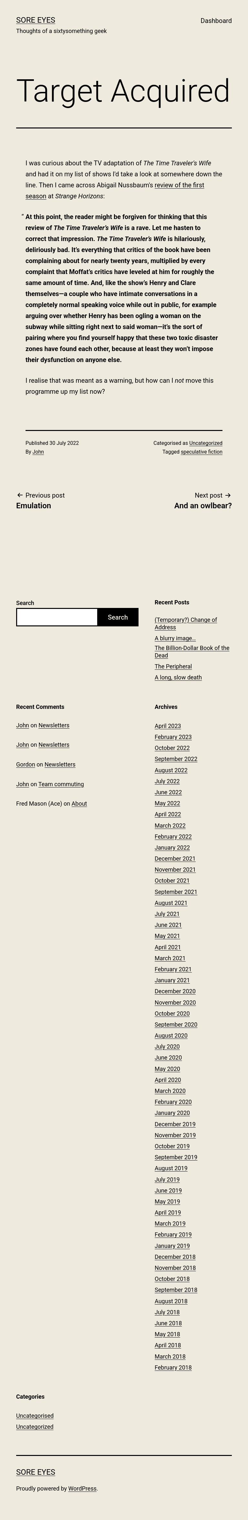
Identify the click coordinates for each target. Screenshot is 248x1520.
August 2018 (171, 1301)
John (38, 452)
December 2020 (175, 991)
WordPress (82, 1488)
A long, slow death (178, 677)
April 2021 (168, 947)
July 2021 (167, 913)
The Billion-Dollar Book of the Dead (192, 651)
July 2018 (167, 1312)
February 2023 (173, 736)
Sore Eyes (35, 20)
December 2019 (175, 1124)
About (79, 803)
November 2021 (175, 869)
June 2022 (168, 792)
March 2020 (170, 1090)
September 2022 (176, 758)
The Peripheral (173, 666)
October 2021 (172, 880)
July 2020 (167, 1046)
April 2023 (168, 725)
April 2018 (168, 1345)
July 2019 (167, 1179)
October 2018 (172, 1278)
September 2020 (176, 1024)
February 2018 (173, 1367)
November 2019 (175, 1135)
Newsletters (53, 725)
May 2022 (167, 803)
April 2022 (168, 814)
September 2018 (176, 1289)
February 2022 (173, 836)
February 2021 (173, 969)
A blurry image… (175, 638)
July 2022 (167, 781)
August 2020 (171, 1035)
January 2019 (172, 1245)
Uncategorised (35, 1415)
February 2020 (173, 1101)
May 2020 (167, 1068)
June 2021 (168, 924)
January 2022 (172, 847)
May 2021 (167, 935)
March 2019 (170, 1223)
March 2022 (170, 825)
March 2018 (170, 1356)
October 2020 (172, 1013)
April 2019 (168, 1212)
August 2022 (171, 770)
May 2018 (167, 1334)
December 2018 (175, 1256)
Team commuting (61, 784)
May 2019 (167, 1201)
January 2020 (172, 1112)
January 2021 (172, 980)
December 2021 (175, 858)
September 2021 (176, 891)
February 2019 (173, 1234)
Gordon (25, 764)
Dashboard (216, 21)
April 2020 (168, 1079)
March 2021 (170, 958)
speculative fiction (201, 452)
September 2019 (176, 1157)
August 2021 (171, 902)
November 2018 (175, 1267)
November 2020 (175, 1002)
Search (25, 603)
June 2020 (168, 1057)
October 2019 (172, 1146)
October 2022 (172, 747)
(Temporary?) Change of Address (186, 623)
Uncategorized (205, 443)
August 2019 (171, 1168)
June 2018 (168, 1323)
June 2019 (168, 1190)
